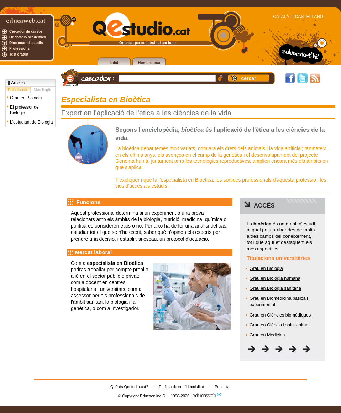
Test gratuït (18, 54)
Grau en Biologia (26, 97)
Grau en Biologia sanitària (275, 288)
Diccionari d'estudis (26, 43)
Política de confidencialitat (181, 387)
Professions (19, 49)
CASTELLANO (309, 16)
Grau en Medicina (267, 335)
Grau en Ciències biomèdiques (280, 315)
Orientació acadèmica (27, 37)
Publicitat (223, 387)
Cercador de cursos (26, 31)
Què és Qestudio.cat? (129, 387)
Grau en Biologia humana (275, 278)
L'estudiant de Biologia (31, 122)
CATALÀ (281, 16)
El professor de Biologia (24, 110)
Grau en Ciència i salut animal (279, 325)
